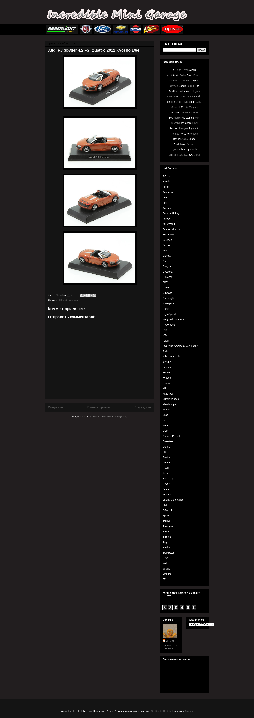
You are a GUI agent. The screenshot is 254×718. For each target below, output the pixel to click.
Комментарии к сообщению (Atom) (108, 416)
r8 (78, 300)
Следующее (55, 407)
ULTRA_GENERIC (160, 711)
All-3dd (170, 640)
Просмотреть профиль (170, 647)
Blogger (188, 711)
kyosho (72, 300)
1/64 (59, 300)
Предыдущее (143, 407)
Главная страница (98, 407)
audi (65, 300)
